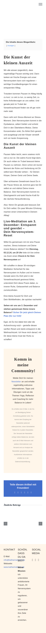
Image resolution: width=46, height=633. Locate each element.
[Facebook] (38, 559)
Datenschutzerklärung (22, 462)
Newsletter (16, 382)
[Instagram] (32, 559)
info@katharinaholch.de (14, 560)
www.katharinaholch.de (14, 567)
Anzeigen (10, 46)
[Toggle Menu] (40, 4)
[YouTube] (35, 559)
